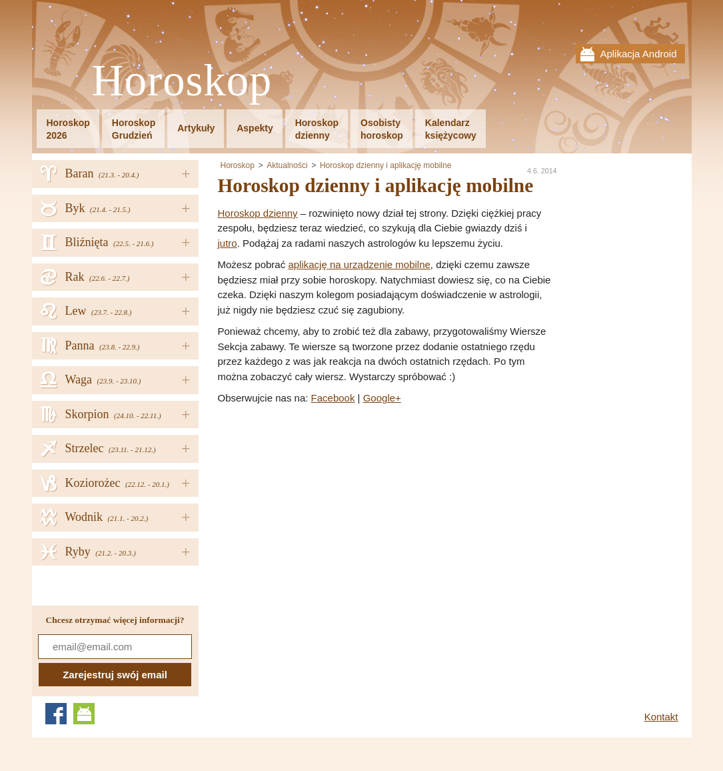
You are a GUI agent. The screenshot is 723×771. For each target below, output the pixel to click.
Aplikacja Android (638, 53)
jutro (227, 243)
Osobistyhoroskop (382, 129)
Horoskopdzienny (317, 129)
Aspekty (255, 128)
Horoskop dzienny (258, 213)
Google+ (382, 398)
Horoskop (182, 81)
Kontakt (661, 716)
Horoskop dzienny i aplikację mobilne (385, 165)
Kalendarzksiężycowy (450, 129)
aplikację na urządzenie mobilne (359, 264)
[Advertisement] (330, 506)
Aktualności (287, 165)
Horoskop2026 (68, 129)
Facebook (333, 398)
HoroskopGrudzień (133, 129)
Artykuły (196, 128)
